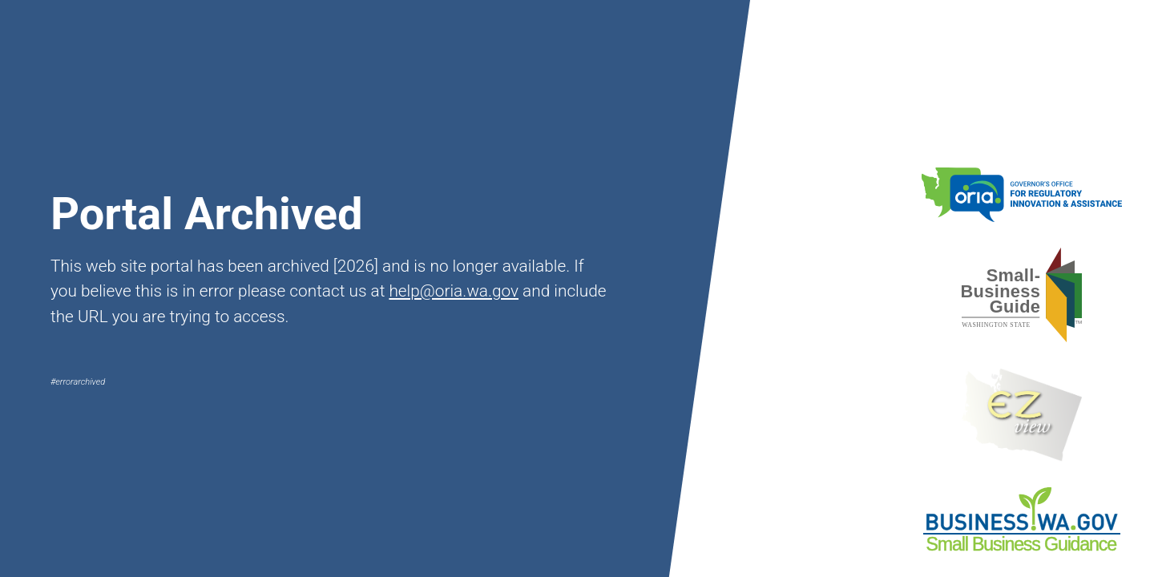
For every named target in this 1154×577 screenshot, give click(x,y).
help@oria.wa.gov (453, 291)
